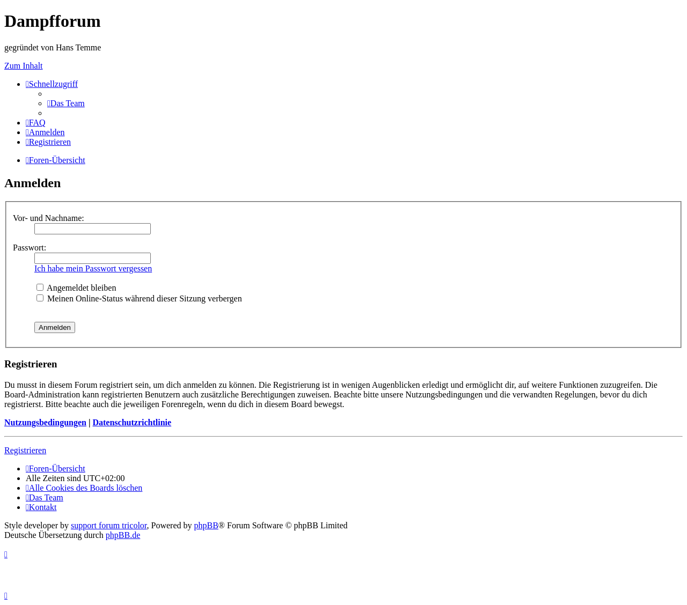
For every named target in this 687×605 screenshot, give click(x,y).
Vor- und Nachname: (48, 218)
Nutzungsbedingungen (45, 422)
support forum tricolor (109, 525)
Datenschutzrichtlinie (131, 422)
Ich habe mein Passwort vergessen (93, 268)
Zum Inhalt (23, 65)
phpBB (206, 525)
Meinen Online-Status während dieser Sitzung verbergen (139, 298)
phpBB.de (123, 535)
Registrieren (25, 450)
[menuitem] (66, 103)
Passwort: (29, 247)
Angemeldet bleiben (76, 287)
